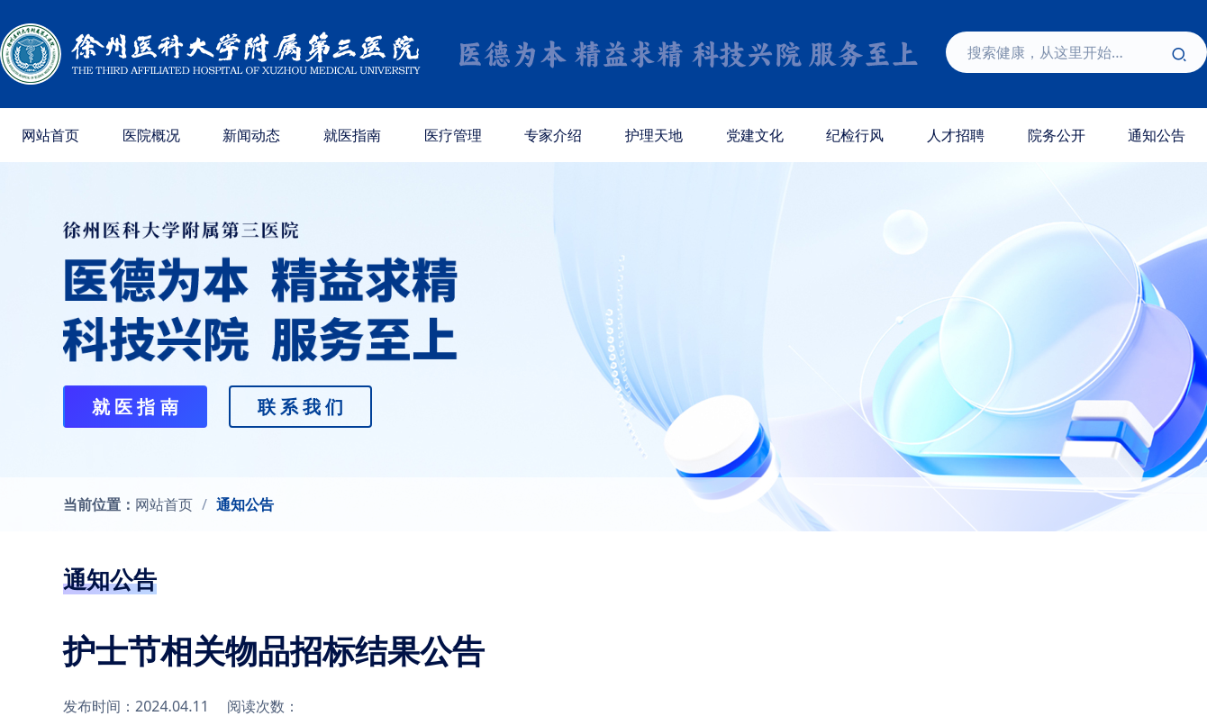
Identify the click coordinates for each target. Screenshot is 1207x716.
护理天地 (654, 135)
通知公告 (245, 504)
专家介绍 (553, 135)
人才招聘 (956, 135)
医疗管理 (453, 135)
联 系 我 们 (301, 406)
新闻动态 (251, 135)
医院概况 (151, 135)
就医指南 (352, 135)
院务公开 (1056, 135)
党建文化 (755, 135)
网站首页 (50, 135)
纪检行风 (855, 135)
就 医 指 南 (135, 406)
